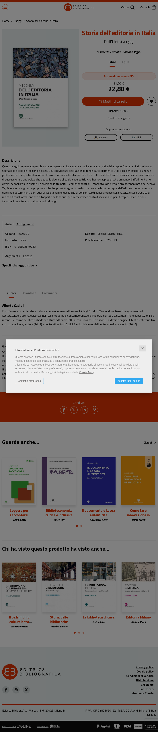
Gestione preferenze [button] (29, 380)
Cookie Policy (86, 372)
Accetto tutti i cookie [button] (129, 380)
